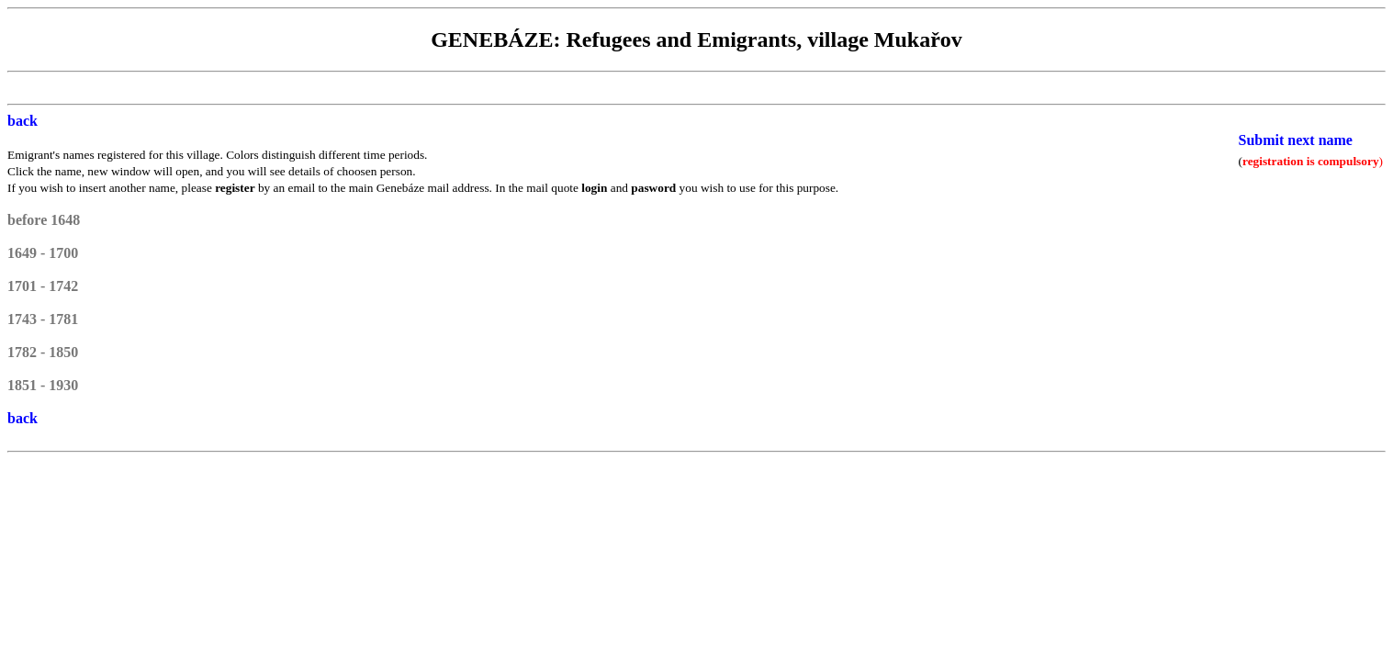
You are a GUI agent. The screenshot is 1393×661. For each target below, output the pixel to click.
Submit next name (1296, 140)
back (22, 121)
